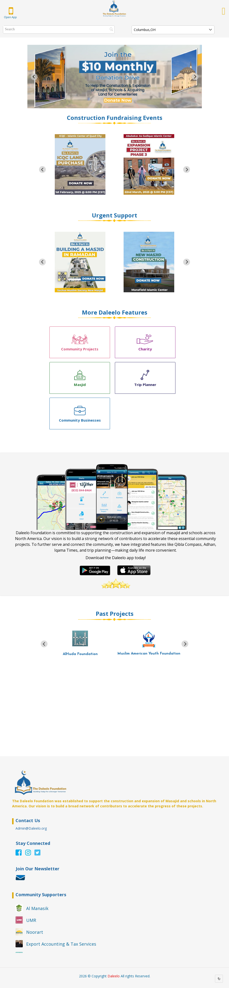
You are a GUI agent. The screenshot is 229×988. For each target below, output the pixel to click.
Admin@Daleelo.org (31, 828)
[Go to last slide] (34, 76)
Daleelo (114, 976)
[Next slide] (195, 76)
